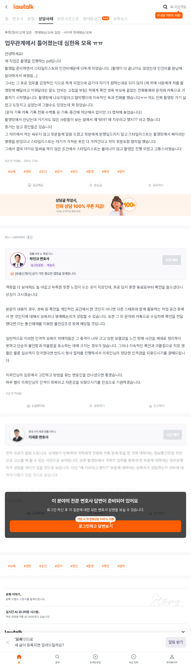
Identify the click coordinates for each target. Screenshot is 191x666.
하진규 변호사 (39, 259)
